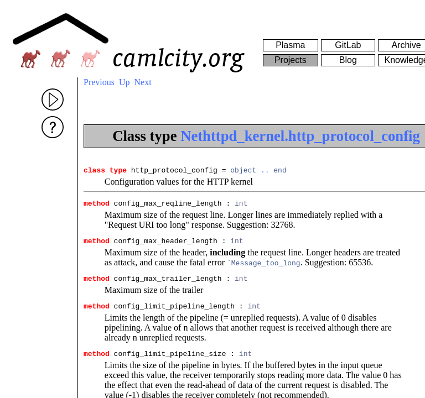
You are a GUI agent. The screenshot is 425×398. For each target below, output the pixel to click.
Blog (348, 60)
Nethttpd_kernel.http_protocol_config (300, 136)
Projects (290, 60)
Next (143, 82)
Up (124, 82)
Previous (99, 82)
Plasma (290, 45)
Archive (406, 45)
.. (265, 171)
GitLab (348, 45)
